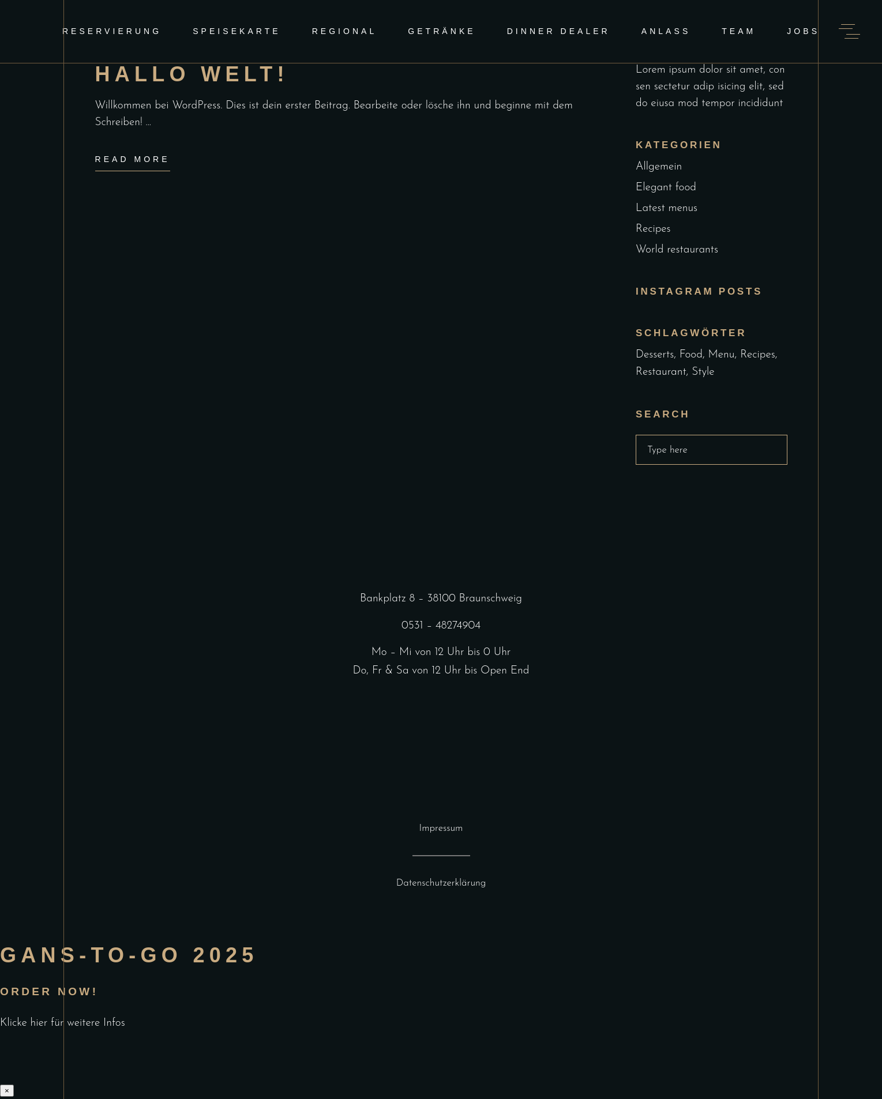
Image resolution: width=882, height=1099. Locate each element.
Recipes (653, 229)
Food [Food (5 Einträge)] (691, 354)
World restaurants (677, 249)
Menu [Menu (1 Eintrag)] (721, 354)
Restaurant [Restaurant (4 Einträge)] (661, 372)
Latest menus (666, 208)
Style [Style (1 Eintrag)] (703, 372)
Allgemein (659, 166)
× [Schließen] (7, 1090)
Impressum (441, 828)
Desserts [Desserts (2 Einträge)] (655, 354)
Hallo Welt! (192, 74)
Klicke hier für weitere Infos (62, 1023)
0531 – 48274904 (441, 625)
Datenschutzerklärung (441, 883)
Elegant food (666, 187)
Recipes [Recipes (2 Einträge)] (757, 354)
